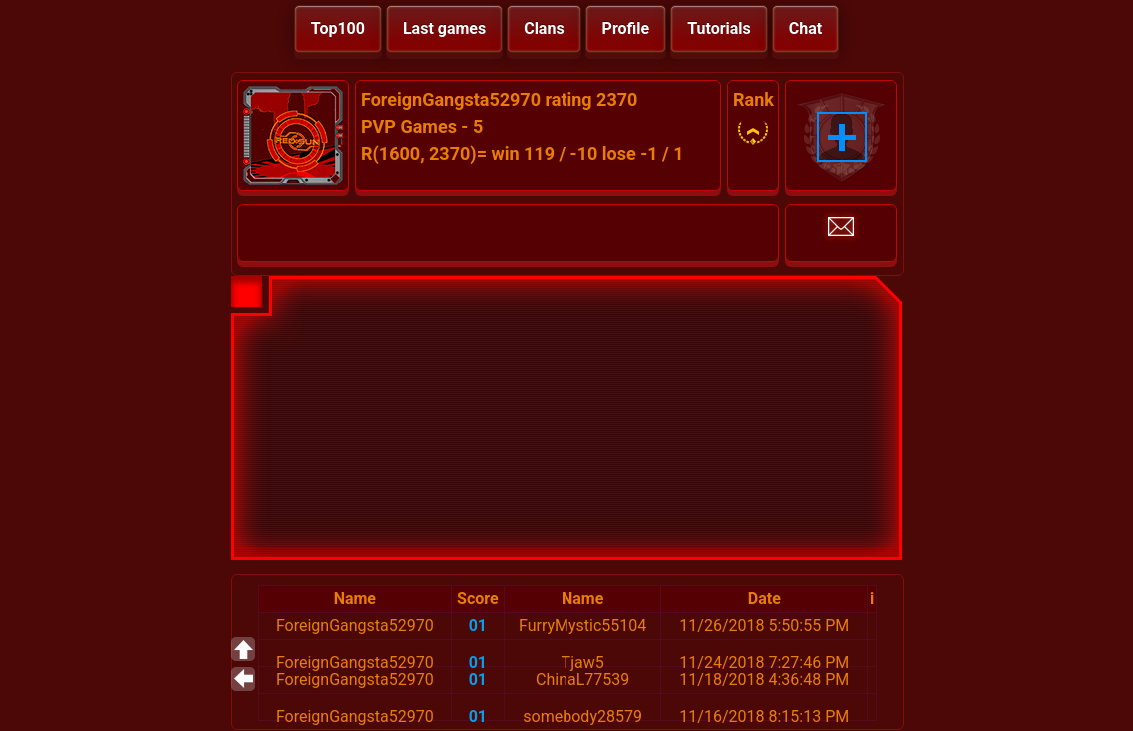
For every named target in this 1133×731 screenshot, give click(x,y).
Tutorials (719, 28)
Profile (626, 28)
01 (478, 625)
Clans (544, 28)
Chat (805, 28)
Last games (444, 28)
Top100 (338, 28)
